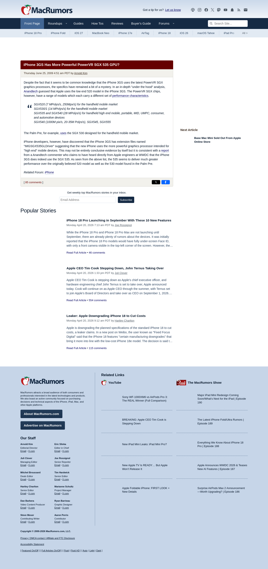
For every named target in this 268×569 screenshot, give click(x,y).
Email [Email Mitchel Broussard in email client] (23, 478)
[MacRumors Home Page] (47, 10)
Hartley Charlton (124, 320)
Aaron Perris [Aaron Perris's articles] (61, 514)
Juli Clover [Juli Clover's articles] (26, 457)
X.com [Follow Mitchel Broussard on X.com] (31, 478)
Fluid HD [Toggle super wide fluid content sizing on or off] (75, 550)
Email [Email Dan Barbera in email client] (23, 506)
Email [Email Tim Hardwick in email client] (57, 478)
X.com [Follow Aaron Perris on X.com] (65, 520)
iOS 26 (184, 33)
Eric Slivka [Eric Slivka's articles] (60, 443)
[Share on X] (156, 182)
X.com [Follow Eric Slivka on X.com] (65, 450)
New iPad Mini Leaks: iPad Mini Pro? (144, 443)
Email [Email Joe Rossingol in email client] (57, 464)
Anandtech (31, 91)
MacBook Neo (100, 33)
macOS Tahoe (206, 33)
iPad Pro (229, 33)
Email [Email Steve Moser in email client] (23, 520)
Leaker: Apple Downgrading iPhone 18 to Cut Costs (110, 316)
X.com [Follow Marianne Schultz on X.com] (65, 492)
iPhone (49, 172)
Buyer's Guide (141, 23)
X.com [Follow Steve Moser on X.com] (31, 520)
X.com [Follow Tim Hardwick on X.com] (65, 478)
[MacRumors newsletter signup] (246, 10)
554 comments (98, 304)
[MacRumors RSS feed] (239, 10)
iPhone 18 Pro (33, 33)
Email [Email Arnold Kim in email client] (23, 450)
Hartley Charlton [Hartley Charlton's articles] (30, 485)
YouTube (114, 381)
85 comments (33, 182)
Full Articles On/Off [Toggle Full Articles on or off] (51, 550)
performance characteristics (130, 95)
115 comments (98, 348)
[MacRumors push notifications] (232, 10)
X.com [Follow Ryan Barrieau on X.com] (65, 506)
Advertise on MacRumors (43, 424)
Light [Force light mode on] (91, 550)
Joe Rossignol (123, 229)
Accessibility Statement (32, 544)
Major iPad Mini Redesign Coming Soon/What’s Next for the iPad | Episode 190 (221, 397)
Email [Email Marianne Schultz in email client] (57, 492)
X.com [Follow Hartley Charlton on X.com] (31, 492)
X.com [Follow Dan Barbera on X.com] (31, 506)
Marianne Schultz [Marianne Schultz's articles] (63, 485)
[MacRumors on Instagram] (199, 10)
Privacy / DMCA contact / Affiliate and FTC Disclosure (48, 538)
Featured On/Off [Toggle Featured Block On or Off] (30, 550)
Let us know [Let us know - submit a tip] (173, 10)
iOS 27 (79, 33)
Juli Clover (121, 277)
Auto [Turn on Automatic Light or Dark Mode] (85, 550)
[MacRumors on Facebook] (206, 10)
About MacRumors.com (41, 413)
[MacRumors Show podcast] (193, 10)
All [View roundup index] (245, 33)
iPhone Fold (58, 33)
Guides (78, 23)
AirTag (145, 33)
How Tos (97, 23)
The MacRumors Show (205, 381)
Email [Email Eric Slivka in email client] (57, 450)
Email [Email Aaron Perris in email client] (57, 520)
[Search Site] (228, 23)
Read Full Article (76, 257)
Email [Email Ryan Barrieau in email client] (57, 506)
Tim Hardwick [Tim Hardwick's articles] (61, 471)
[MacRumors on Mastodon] (219, 10)
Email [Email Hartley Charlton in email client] (23, 492)
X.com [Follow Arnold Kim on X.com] (31, 450)
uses (63, 133)
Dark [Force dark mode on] (98, 550)
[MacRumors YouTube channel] (225, 10)
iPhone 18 (164, 33)
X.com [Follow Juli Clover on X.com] (31, 464)
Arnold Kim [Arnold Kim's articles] (27, 443)
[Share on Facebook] (165, 182)
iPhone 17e (125, 33)
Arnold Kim (81, 73)
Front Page (32, 23)
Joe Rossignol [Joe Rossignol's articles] (62, 457)
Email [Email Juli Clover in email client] (23, 464)
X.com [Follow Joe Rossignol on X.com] (65, 464)
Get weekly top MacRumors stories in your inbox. (96, 192)
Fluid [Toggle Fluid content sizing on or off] (66, 550)
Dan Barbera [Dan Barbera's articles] (27, 499)
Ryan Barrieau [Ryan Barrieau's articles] (62, 499)
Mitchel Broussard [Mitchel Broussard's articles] (31, 471)
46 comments (97, 257)
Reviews (117, 23)
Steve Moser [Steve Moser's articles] (27, 514)
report (165, 150)
